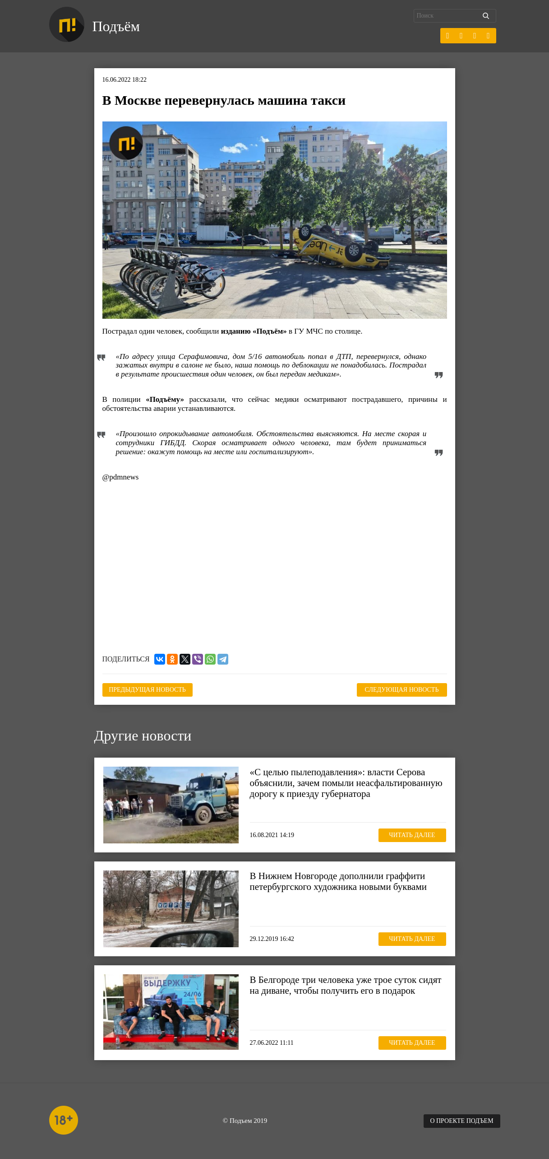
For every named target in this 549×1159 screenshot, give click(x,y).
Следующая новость (402, 689)
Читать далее (412, 835)
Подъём (116, 26)
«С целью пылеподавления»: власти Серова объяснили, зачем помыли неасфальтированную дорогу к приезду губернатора (346, 783)
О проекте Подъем (461, 1120)
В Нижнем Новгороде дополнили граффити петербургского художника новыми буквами (338, 881)
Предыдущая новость (147, 689)
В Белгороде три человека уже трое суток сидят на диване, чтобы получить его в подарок (346, 985)
